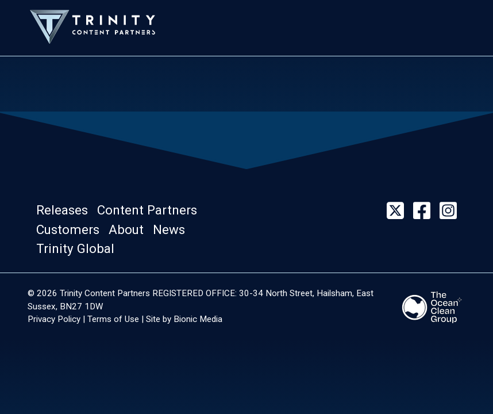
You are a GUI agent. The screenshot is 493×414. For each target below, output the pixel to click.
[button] (65, 210)
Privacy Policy (54, 319)
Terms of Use (113, 319)
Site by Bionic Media (184, 319)
